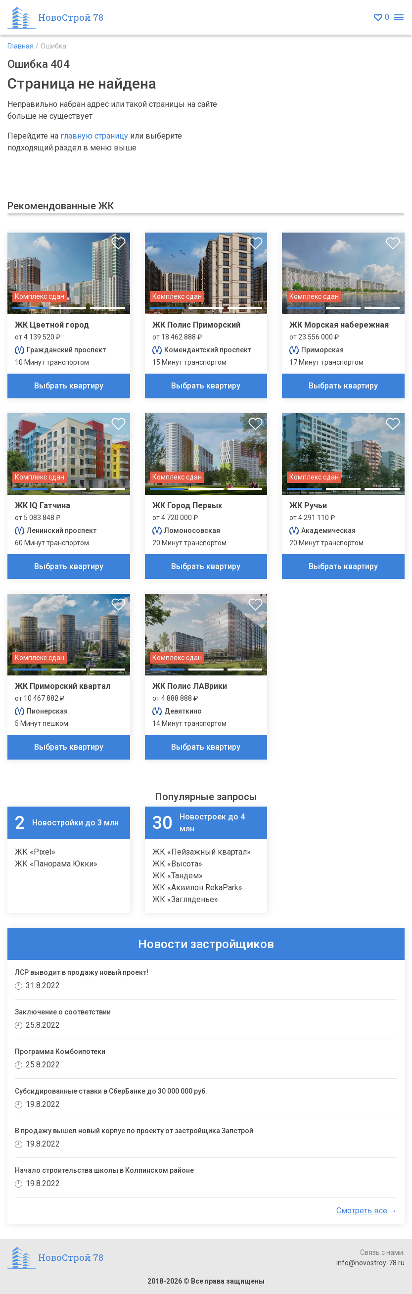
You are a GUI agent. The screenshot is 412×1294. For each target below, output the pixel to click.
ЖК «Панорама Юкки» (56, 863)
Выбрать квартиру (68, 385)
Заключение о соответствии (63, 1012)
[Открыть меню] (398, 17)
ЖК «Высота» (177, 863)
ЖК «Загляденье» (185, 899)
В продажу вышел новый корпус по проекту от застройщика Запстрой (134, 1131)
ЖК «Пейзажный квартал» (201, 852)
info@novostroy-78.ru (370, 1263)
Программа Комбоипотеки (60, 1051)
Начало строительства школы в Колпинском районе (104, 1170)
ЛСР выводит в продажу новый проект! (81, 972)
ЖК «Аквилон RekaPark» (197, 887)
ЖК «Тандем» (177, 875)
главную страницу (94, 136)
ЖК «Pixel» (35, 852)
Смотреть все (361, 1210)
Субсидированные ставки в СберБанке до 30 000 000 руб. (111, 1091)
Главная (20, 46)
